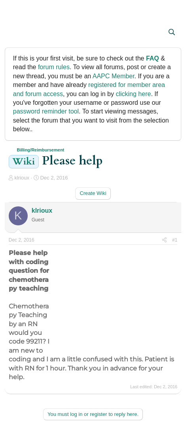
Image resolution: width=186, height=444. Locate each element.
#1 (174, 240)
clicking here (133, 94)
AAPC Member (114, 76)
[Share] (164, 240)
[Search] (172, 32)
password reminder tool (46, 111)
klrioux (21, 178)
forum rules (54, 67)
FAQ (152, 58)
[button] (15, 33)
